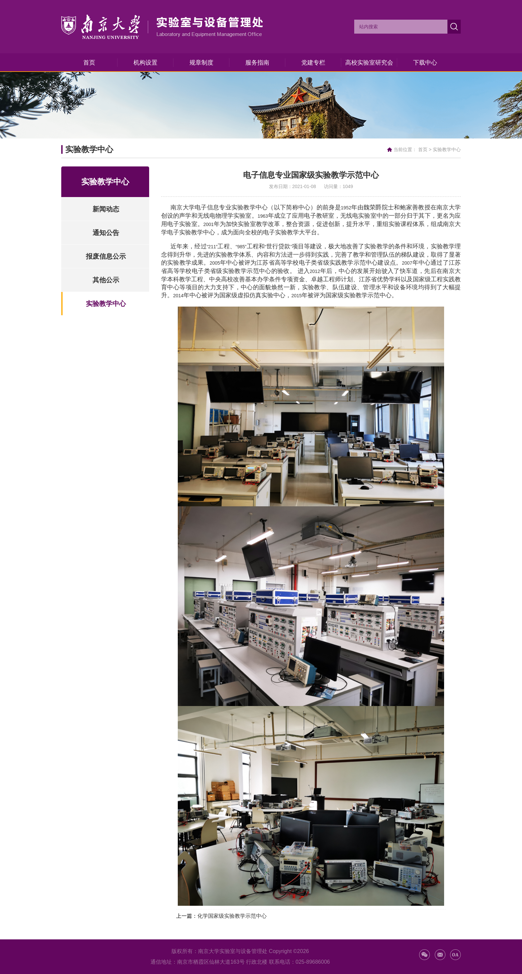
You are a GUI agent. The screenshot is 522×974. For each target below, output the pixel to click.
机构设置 (145, 62)
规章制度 (201, 62)
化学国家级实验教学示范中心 (232, 916)
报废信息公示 (106, 256)
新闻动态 (106, 209)
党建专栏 (313, 62)
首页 (89, 62)
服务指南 (257, 62)
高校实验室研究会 (369, 62)
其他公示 (106, 280)
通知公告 (106, 232)
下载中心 (425, 62)
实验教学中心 (447, 149)
